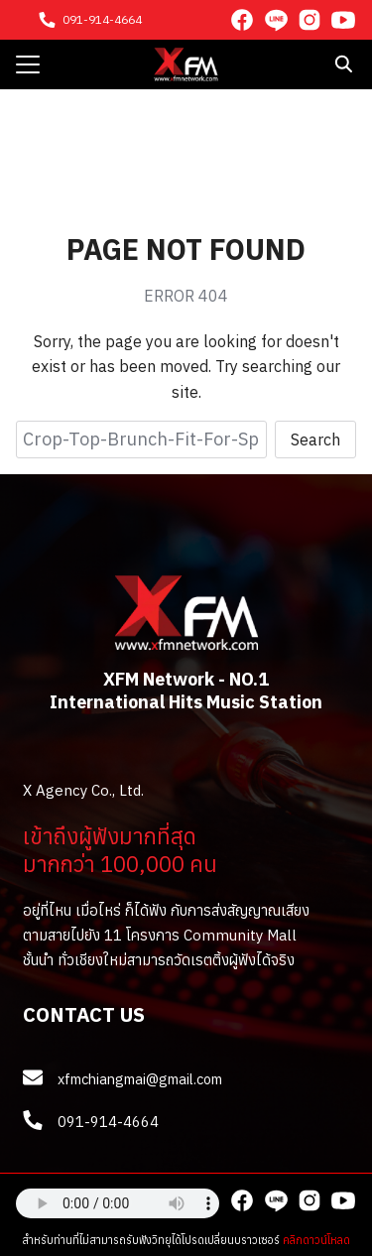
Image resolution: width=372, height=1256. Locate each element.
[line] (276, 20)
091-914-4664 (102, 19)
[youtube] (343, 20)
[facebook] (242, 20)
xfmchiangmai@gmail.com (140, 1078)
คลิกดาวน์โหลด (316, 1240)
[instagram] (309, 20)
